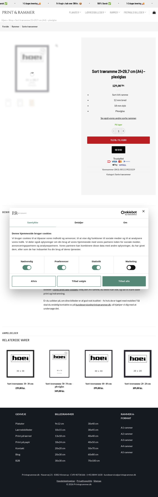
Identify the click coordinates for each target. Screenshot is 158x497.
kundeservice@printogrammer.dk (93, 304)
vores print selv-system (65, 289)
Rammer (115, 12)
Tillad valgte (79, 281)
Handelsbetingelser (66, 481)
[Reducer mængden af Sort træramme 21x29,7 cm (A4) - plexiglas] (113, 131)
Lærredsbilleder (95, 12)
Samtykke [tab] (32, 222)
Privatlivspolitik (84, 481)
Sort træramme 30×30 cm (20, 383)
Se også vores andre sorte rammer (118, 118)
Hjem (4, 20)
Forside (5, 26)
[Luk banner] (144, 213)
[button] (154, 12)
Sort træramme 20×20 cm (138, 383)
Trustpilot (118, 158)
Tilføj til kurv (118, 140)
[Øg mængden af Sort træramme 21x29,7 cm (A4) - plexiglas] (123, 131)
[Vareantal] (118, 131)
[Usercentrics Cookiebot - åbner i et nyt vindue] (123, 213)
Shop (11, 20)
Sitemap (97, 481)
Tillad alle (124, 281)
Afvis (34, 281)
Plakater (75, 12)
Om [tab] (125, 222)
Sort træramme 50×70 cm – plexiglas (59, 385)
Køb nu (118, 149)
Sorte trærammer (30, 26)
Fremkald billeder (135, 12)
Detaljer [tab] (79, 222)
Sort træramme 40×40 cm (98, 383)
